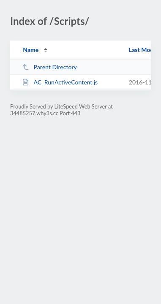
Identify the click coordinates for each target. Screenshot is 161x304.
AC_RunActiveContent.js (60, 82)
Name (30, 49)
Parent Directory (49, 67)
